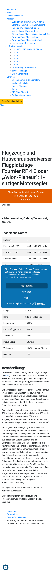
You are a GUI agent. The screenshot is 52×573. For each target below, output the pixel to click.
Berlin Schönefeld (20, 74)
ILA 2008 (16, 52)
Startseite (11, 9)
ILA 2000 (16, 64)
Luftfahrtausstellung (16, 46)
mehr (26, 297)
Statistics (26, 199)
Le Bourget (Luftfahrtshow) (24, 68)
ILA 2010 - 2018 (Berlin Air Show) (27, 49)
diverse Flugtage (19, 71)
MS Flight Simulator (21, 92)
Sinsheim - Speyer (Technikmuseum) (28, 25)
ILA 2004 (16, 58)
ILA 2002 (16, 61)
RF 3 (7, 375)
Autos (14, 89)
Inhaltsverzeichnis (15, 16)
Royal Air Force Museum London (26, 37)
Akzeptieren (27, 285)
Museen (10, 19)
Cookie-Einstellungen (16, 517)
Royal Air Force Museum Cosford (27, 40)
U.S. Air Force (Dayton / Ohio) (25, 31)
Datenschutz (12, 514)
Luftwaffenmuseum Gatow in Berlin (28, 22)
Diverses (11, 77)
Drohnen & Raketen (20, 83)
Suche (10, 12)
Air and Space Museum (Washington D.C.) (31, 34)
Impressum (12, 511)
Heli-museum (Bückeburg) (23, 43)
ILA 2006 (16, 55)
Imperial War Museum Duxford (25, 28)
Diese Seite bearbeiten (12, 101)
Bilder (2, 105)
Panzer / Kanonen (20, 86)
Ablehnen (26, 291)
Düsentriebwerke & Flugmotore (26, 80)
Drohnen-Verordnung (21, 95)
